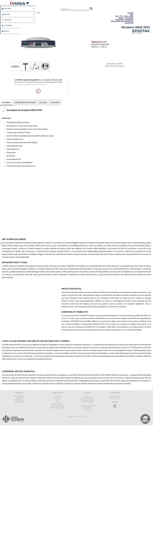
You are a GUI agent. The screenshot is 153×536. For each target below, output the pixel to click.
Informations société (57, 408)
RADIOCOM (5, 20)
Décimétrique (120, 19)
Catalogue (115, 402)
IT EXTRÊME (6, 25)
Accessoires (55, 102)
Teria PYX (130, 13)
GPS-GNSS (5, 9)
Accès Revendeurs (57, 406)
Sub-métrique (129, 18)
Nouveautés (114, 396)
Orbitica (4, 31)
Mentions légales (57, 404)
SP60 (116, 16)
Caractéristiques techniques (25, 102)
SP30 (131, 14)
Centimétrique (129, 19)
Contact (57, 396)
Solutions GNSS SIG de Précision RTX (122, 21)
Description (6, 102)
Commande (57, 398)
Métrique (121, 18)
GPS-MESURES (19, 396)
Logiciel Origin (129, 23)
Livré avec (43, 102)
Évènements (114, 398)
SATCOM (5, 14)
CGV (57, 402)
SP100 (126, 16)
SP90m (131, 16)
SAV (57, 400)
